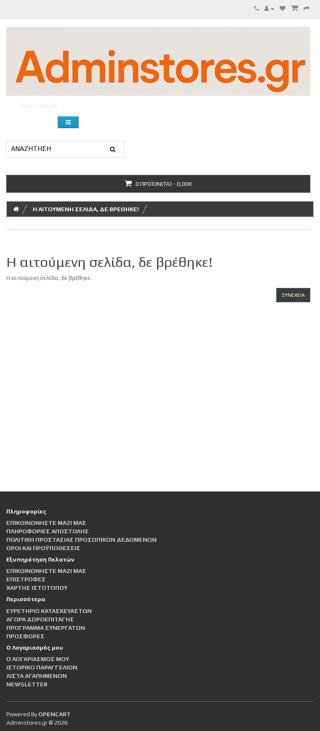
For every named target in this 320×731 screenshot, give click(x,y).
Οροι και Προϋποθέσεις (43, 548)
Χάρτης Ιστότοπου (36, 587)
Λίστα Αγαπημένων (36, 675)
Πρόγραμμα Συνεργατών (45, 627)
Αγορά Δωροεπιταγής (40, 619)
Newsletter (27, 684)
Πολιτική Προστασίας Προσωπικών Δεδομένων (81, 539)
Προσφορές (25, 636)
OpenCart (54, 714)
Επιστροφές (26, 579)
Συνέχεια (293, 295)
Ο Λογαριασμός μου (37, 659)
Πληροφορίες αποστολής (47, 531)
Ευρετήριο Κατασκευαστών (49, 610)
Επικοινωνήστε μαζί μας (46, 522)
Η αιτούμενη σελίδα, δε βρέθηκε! (86, 209)
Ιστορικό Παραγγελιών (41, 667)
